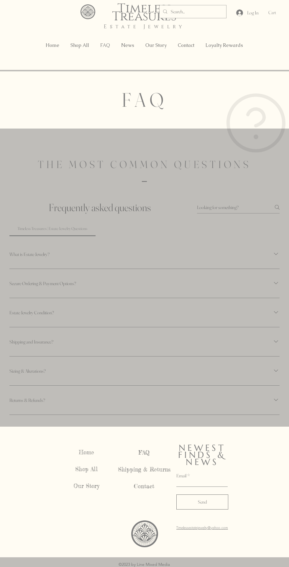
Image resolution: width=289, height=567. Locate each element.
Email (181, 475)
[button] (276, 12)
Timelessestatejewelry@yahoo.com (202, 527)
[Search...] (192, 11)
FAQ (144, 452)
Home (86, 452)
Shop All (86, 469)
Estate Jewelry (144, 26)
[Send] (202, 502)
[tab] (52, 228)
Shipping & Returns (144, 469)
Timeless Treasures (144, 12)
